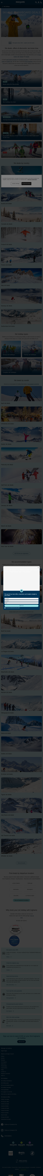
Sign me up (21, 605)
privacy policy (17, 607)
